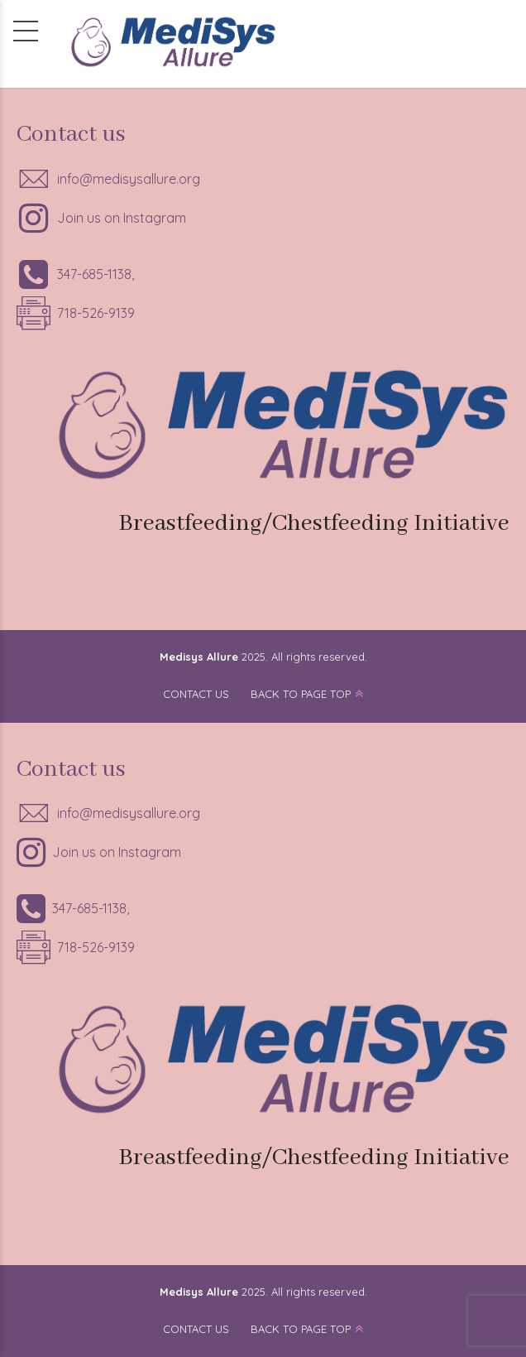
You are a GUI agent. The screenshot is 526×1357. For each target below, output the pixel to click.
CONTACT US (196, 693)
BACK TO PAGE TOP (301, 693)
